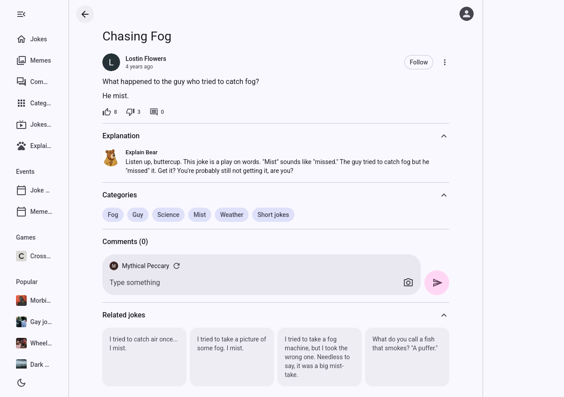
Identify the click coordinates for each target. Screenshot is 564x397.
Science (187, 214)
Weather (250, 214)
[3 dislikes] (152, 112)
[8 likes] (129, 112)
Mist (219, 214)
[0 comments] (176, 112)
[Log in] (466, 14)
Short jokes (292, 214)
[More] (464, 62)
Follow (438, 62)
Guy (156, 214)
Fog (132, 214)
